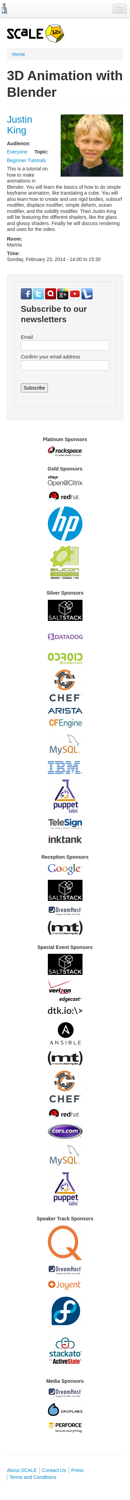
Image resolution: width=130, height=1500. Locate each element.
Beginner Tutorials (26, 160)
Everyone (17, 152)
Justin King (19, 125)
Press (77, 1470)
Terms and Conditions (32, 1477)
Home (18, 54)
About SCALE (22, 1470)
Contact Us (54, 1470)
